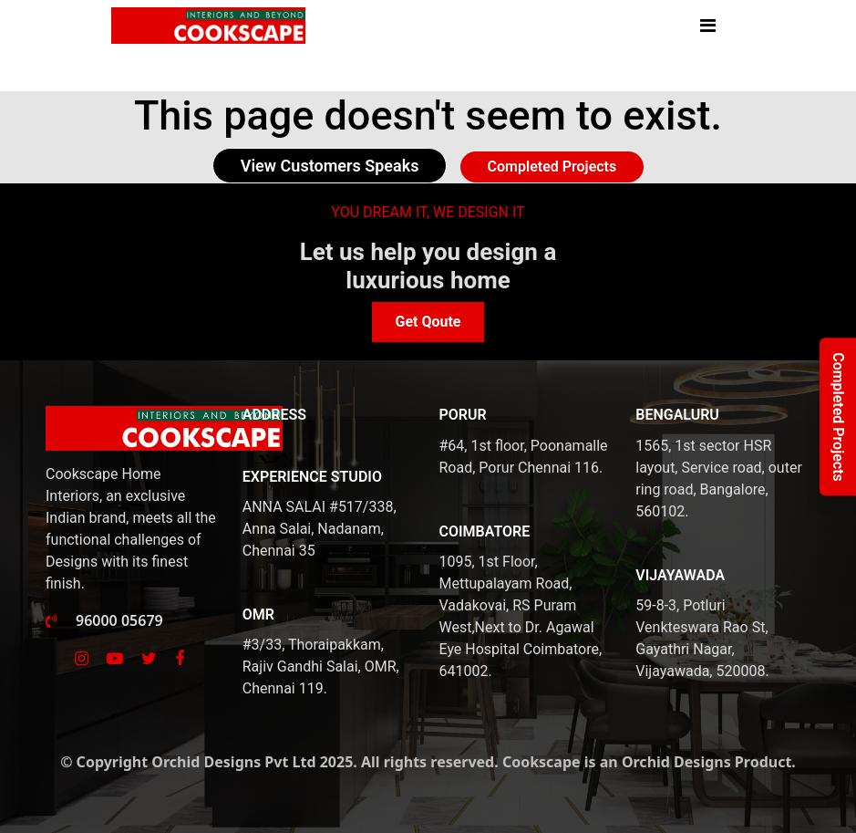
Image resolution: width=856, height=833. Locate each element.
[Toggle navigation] (717, 25)
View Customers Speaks (330, 165)
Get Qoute (427, 321)
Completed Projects (552, 166)
